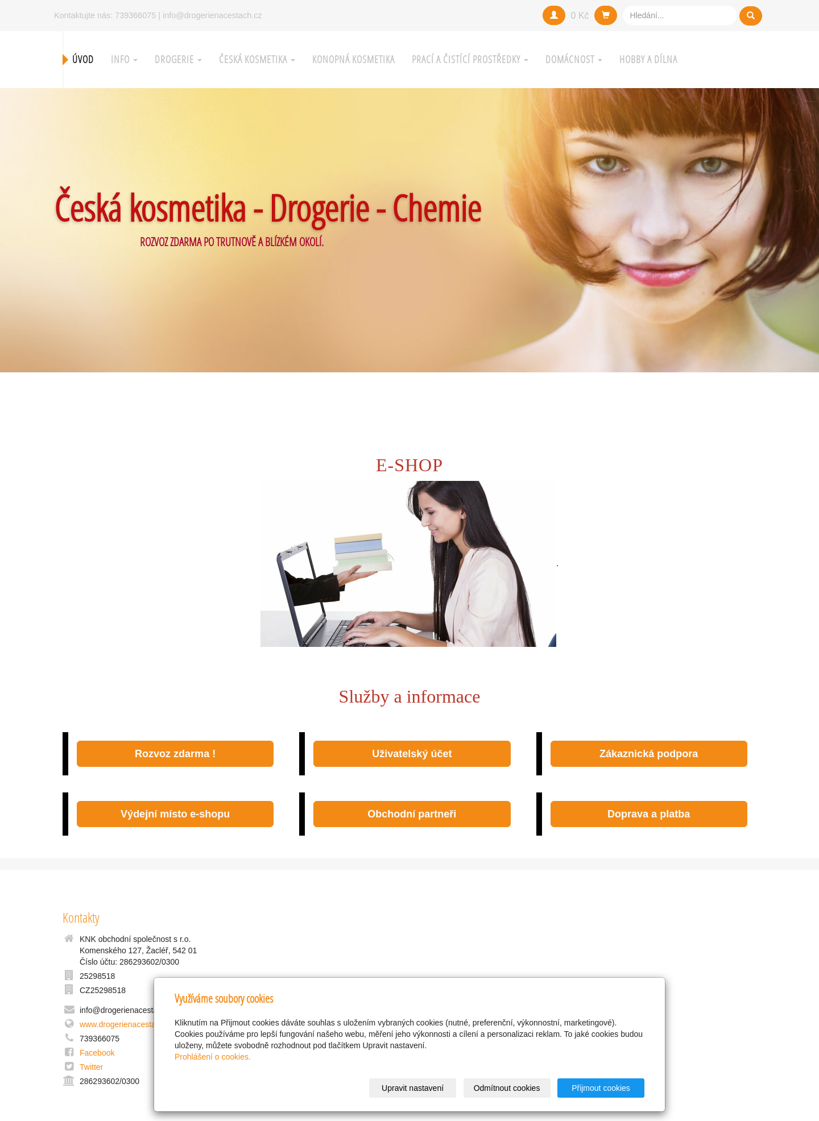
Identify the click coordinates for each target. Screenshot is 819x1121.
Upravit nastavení (413, 1088)
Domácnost (573, 59)
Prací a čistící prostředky (470, 59)
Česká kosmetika (257, 59)
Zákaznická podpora (648, 753)
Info (124, 59)
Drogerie (178, 59)
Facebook (97, 1052)
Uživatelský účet (412, 753)
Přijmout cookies (601, 1088)
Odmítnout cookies (507, 1088)
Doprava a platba (648, 814)
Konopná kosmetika (353, 59)
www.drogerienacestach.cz (127, 1024)
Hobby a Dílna (648, 59)
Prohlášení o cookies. (213, 1056)
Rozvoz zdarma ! (175, 753)
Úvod (83, 59)
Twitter (91, 1067)
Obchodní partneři (411, 814)
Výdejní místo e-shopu (175, 814)
